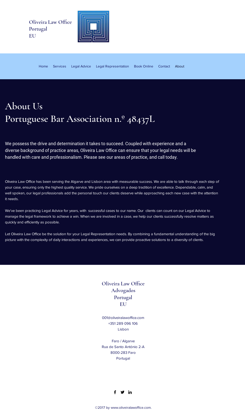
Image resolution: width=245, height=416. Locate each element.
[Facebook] (115, 392)
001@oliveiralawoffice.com (123, 317)
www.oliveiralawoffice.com (131, 407)
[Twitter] (122, 392)
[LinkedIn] (130, 392)
